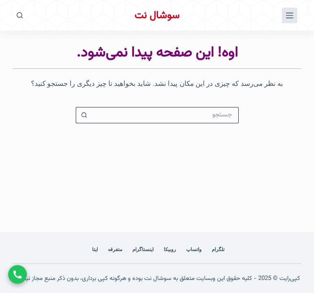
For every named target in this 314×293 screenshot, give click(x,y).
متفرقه (115, 249)
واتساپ (194, 249)
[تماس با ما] (17, 274)
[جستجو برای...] (165, 115)
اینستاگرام (143, 249)
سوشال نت (157, 16)
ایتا (95, 249)
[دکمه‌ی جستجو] (84, 115)
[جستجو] (20, 15)
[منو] (289, 15)
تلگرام (218, 249)
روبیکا (170, 249)
